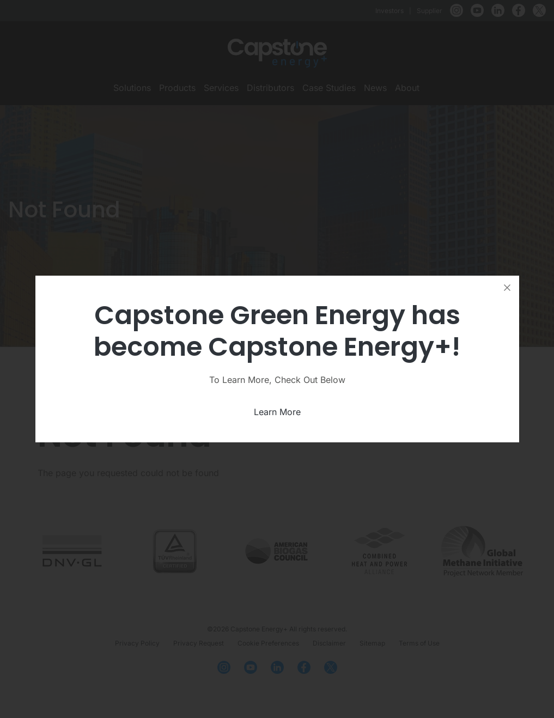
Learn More (277, 411)
